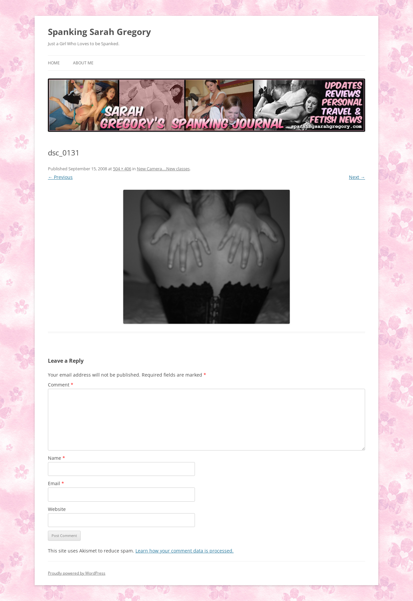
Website (57, 509)
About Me (83, 63)
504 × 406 (122, 169)
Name (56, 458)
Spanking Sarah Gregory (99, 32)
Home (54, 63)
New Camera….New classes (163, 169)
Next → (357, 177)
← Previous (60, 177)
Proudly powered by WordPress (76, 573)
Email (56, 483)
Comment (60, 385)
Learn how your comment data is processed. (184, 551)
